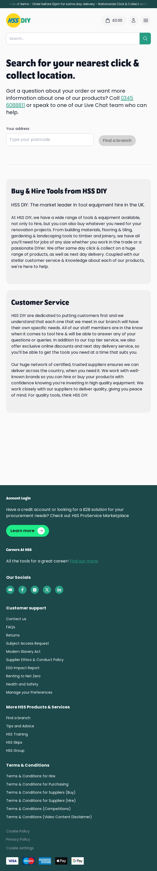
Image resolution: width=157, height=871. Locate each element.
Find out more (84, 561)
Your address (17, 128)
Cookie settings (20, 848)
